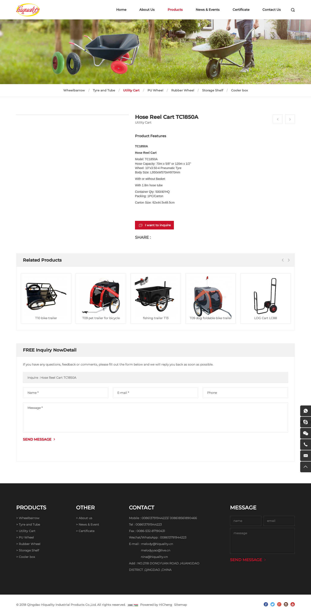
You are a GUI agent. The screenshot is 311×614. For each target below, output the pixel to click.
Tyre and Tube (104, 90)
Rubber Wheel (182, 90)
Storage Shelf (212, 90)
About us (85, 518)
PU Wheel (155, 90)
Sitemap (180, 605)
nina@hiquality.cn (154, 557)
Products (175, 10)
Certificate (241, 10)
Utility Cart (131, 90)
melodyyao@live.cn (155, 550)
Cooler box (239, 90)
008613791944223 (154, 518)
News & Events (208, 10)
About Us (147, 10)
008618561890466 (183, 518)
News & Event (89, 524)
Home (121, 10)
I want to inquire (158, 225)
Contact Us (271, 10)
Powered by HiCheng (156, 605)
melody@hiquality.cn (157, 544)
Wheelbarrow (74, 90)
